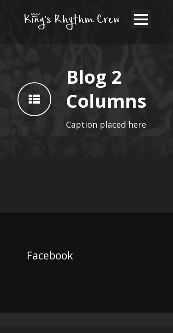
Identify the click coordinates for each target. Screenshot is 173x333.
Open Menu (141, 19)
